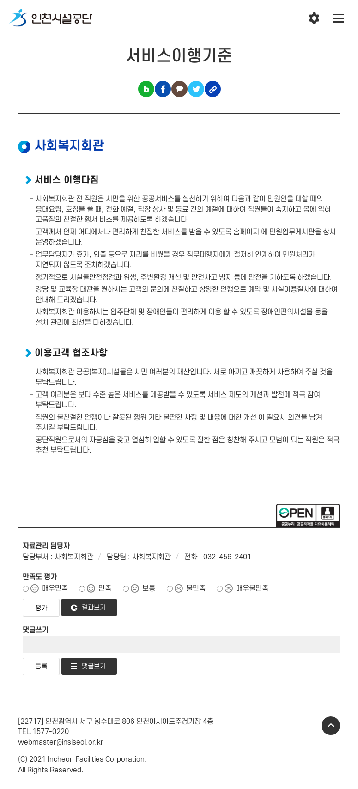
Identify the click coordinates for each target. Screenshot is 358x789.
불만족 (196, 588)
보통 (148, 588)
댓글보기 (94, 666)
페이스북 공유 (163, 89)
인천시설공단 (50, 18)
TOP (331, 725)
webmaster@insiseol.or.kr (60, 742)
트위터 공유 (196, 89)
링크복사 (213, 89)
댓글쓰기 (36, 630)
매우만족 (55, 588)
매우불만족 (252, 588)
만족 (104, 588)
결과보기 (94, 608)
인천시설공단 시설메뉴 (314, 18)
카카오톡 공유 (179, 89)
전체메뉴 (338, 18)
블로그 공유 (146, 89)
